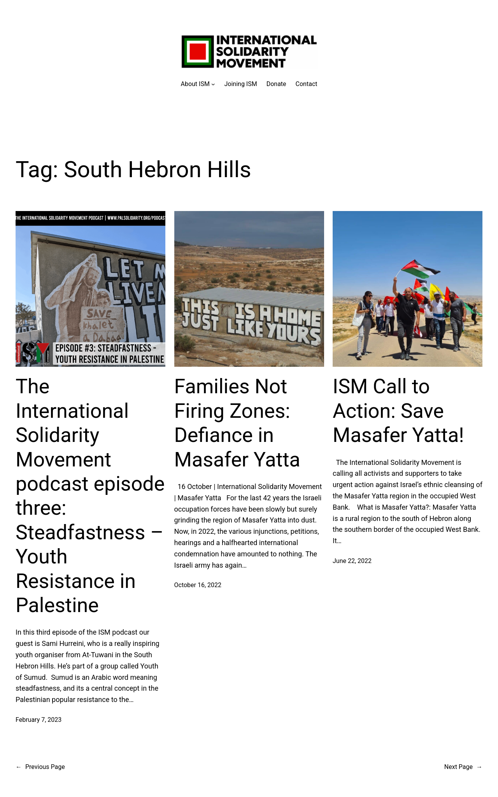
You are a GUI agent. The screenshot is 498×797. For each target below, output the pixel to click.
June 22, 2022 (352, 561)
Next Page (463, 767)
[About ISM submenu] (198, 84)
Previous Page (40, 767)
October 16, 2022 (198, 585)
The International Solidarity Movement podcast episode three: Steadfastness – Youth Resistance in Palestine (90, 496)
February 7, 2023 (38, 719)
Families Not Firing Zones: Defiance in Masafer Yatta (237, 423)
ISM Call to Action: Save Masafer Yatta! (398, 411)
